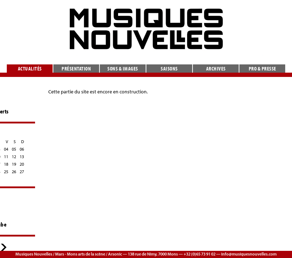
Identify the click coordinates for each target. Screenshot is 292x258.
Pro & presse (262, 68)
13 (22, 156)
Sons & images (122, 68)
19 (14, 164)
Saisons (169, 68)
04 (6, 149)
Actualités (30, 68)
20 (22, 164)
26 (14, 171)
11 (6, 156)
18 (6, 164)
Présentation (76, 68)
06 (22, 149)
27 (22, 171)
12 (14, 156)
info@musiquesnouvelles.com (249, 254)
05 (14, 149)
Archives (216, 68)
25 (6, 171)
